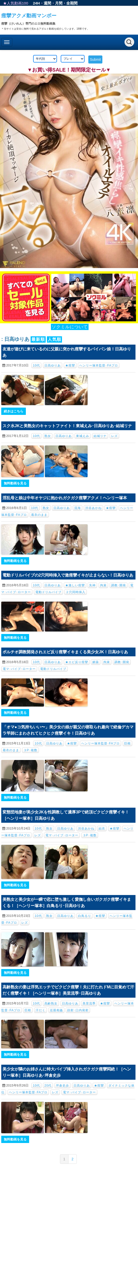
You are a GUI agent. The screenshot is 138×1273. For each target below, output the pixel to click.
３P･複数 (30, 750)
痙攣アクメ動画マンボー (28, 15)
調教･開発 (118, 585)
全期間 (72, 3)
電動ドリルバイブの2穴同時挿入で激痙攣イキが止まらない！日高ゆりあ (68, 575)
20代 (47, 1085)
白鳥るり (84, 916)
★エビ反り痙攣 (76, 662)
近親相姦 (56, 1010)
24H (36, 3)
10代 (36, 365)
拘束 (103, 585)
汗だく (40, 1010)
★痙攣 (70, 365)
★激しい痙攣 (75, 585)
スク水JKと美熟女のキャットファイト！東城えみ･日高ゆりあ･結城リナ (67, 426)
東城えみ (82, 436)
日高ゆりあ (52, 365)
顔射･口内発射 (78, 1010)
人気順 (54, 339)
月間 (58, 3)
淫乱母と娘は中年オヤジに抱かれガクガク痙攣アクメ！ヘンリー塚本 (65, 498)
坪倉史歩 (62, 1085)
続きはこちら (13, 411)
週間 (47, 3)
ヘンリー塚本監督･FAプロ (98, 365)
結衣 (102, 828)
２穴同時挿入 (75, 592)
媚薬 (95, 662)
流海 (77, 508)
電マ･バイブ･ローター (19, 669)
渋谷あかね (93, 508)
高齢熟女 (50, 1003)
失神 (92, 585)
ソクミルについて (70, 327)
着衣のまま (39, 515)
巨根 (127, 743)
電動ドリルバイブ (48, 592)
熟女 (47, 436)
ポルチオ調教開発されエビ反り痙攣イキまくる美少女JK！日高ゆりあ (65, 652)
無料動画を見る (15, 483)
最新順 (38, 339)
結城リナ (100, 436)
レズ (114, 436)
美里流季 (89, 1003)
